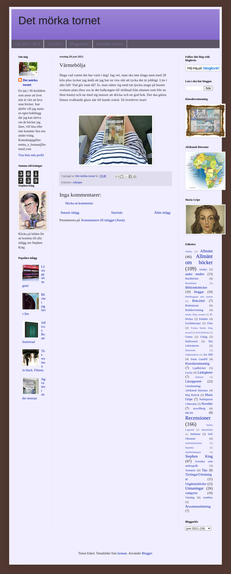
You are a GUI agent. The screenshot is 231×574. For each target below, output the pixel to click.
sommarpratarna (193, 443)
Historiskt (190, 350)
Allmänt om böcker (199, 259)
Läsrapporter (193, 381)
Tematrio (190, 470)
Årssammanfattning (197, 506)
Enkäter (203, 319)
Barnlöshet (190, 283)
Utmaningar (194, 488)
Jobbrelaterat (192, 354)
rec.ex (189, 412)
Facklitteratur (193, 323)
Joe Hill (208, 354)
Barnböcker (192, 278)
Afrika (188, 251)
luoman (122, 553)
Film (210, 323)
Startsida (116, 212)
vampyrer (191, 493)
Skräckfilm (207, 429)
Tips (204, 470)
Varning (189, 497)
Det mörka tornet (59, 20)
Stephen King (199, 456)
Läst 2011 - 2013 (27, 44)
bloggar (199, 292)
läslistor (199, 377)
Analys (203, 269)
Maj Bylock (192, 395)
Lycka (188, 372)
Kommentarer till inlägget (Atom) (103, 220)
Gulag (203, 336)
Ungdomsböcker (196, 484)
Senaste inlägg (70, 212)
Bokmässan (192, 305)
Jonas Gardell (199, 359)
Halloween (191, 341)
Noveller (207, 403)
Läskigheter (205, 372)
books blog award (195, 314)
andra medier (194, 274)
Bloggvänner (79, 44)
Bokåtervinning (194, 310)
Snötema (195, 434)
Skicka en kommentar (79, 203)
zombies (208, 497)
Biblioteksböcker (196, 287)
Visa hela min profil (31, 155)
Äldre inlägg (162, 212)
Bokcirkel (198, 301)
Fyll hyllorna (202, 332)
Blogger (147, 553)
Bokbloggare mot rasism (199, 296)
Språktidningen (193, 452)
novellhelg (199, 408)
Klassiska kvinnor (110, 44)
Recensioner (198, 418)
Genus (189, 336)
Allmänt (77, 182)
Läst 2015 (55, 44)
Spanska (189, 447)
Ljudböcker (199, 368)
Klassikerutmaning (197, 363)
